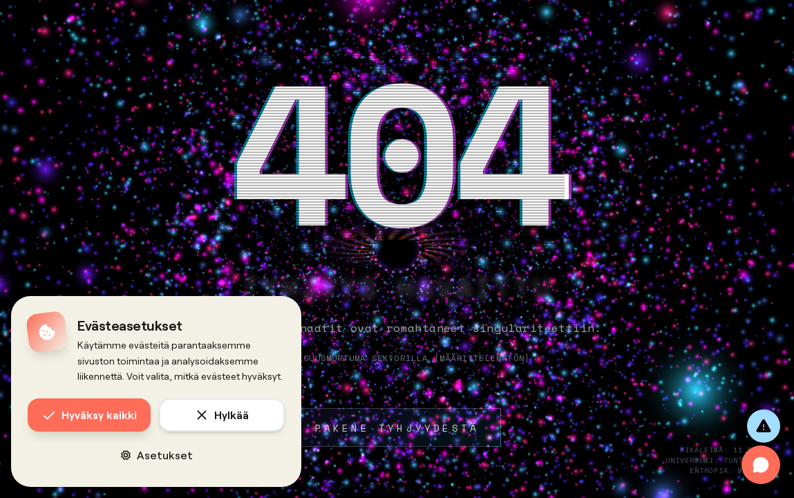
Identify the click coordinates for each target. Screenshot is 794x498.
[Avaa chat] (760, 464)
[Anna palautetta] (763, 426)
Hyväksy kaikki (89, 415)
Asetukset (156, 454)
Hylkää (222, 415)
